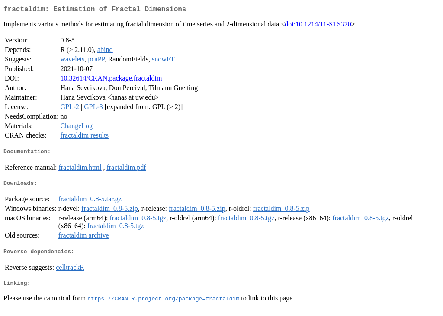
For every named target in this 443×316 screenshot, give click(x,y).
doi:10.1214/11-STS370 (318, 25)
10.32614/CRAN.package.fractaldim (111, 80)
